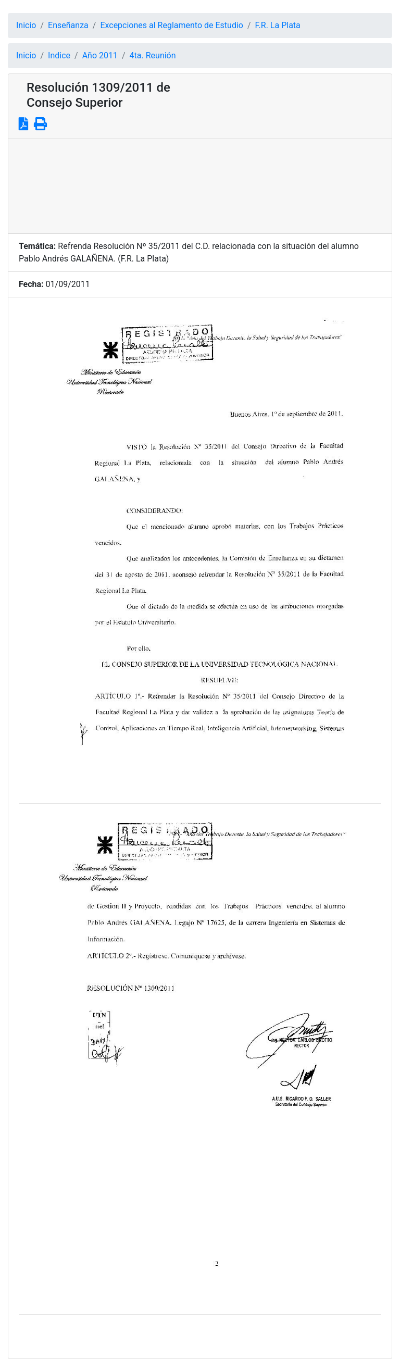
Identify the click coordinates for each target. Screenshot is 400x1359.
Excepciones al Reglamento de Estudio (171, 25)
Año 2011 (100, 55)
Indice (59, 55)
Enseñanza (68, 25)
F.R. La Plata (278, 25)
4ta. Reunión (153, 55)
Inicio (26, 25)
